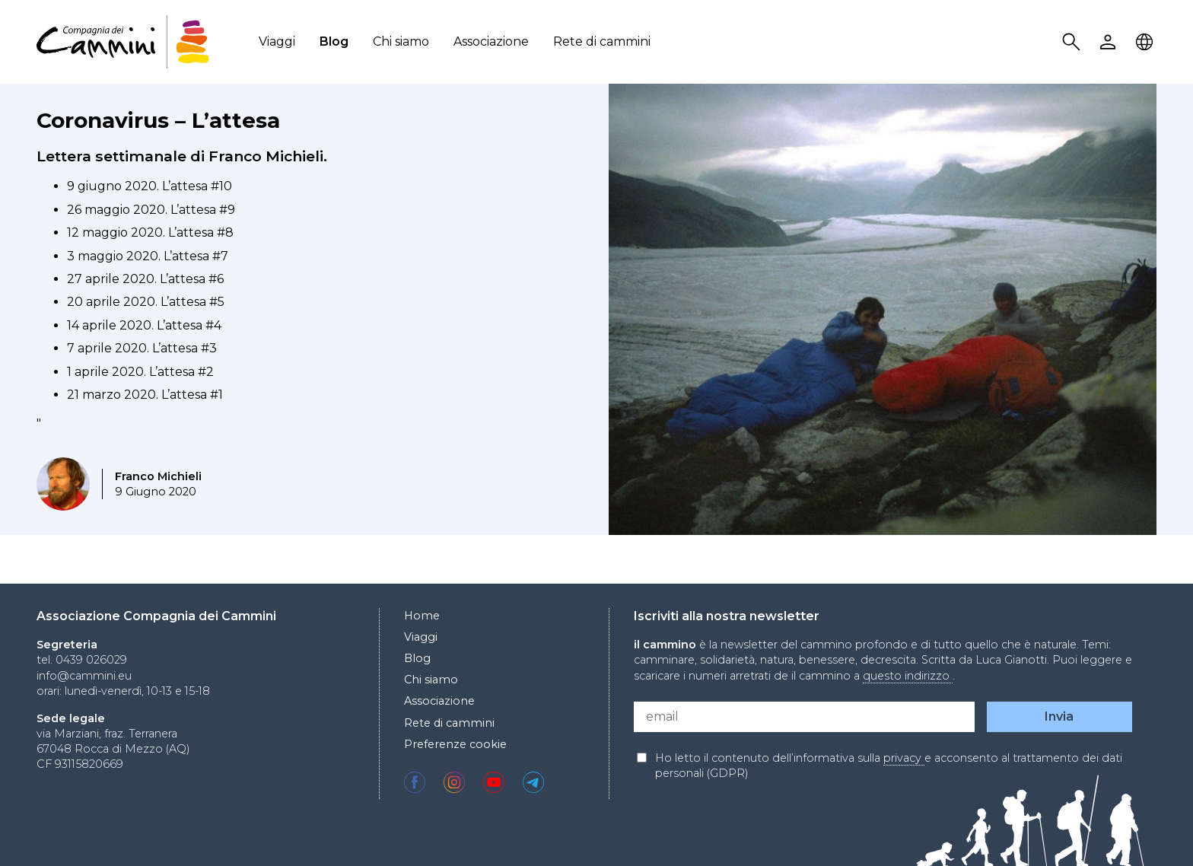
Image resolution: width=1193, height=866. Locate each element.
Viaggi (277, 41)
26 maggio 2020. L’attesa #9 (151, 209)
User (1110, 42)
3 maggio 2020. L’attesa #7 (147, 256)
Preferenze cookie (455, 744)
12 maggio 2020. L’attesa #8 (150, 232)
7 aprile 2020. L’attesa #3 (142, 348)
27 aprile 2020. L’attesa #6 (145, 279)
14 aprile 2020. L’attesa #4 (144, 325)
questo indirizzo (908, 676)
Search (1073, 42)
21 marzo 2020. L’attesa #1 (145, 394)
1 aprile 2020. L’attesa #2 (140, 372)
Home (422, 615)
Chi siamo (401, 41)
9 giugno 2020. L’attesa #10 (149, 186)
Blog (334, 41)
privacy (903, 758)
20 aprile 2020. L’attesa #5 (145, 302)
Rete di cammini (602, 41)
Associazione (491, 41)
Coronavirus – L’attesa (158, 120)
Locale (1146, 42)
